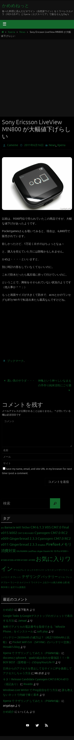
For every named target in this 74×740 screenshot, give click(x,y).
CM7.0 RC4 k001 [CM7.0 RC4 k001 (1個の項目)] (26, 533)
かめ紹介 (8, 609)
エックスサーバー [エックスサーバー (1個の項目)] (35, 570)
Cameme (12, 145)
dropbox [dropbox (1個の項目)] (42, 545)
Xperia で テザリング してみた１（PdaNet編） (32, 653)
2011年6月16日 (34, 145)
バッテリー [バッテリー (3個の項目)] (49, 577)
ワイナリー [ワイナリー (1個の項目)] (36, 582)
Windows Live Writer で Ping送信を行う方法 (30, 690)
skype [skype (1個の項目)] (40, 551)
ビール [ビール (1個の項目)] (61, 577)
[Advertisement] (37, 78)
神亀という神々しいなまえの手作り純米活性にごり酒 (54, 385)
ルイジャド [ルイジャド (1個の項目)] (25, 582)
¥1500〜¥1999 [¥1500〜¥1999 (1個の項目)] (28, 560)
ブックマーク (15, 361)
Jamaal (22, 620)
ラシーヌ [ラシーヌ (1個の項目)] (14, 582)
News (22, 32)
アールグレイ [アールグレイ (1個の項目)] (19, 570)
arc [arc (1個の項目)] (2, 527)
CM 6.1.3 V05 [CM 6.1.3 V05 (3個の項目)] (41, 527)
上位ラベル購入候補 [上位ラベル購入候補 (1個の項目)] (52, 582)
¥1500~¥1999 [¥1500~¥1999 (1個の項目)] (14, 560)
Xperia (11, 32)
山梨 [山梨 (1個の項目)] (65, 582)
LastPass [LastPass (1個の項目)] (32, 551)
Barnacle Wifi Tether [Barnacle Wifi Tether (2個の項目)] (17, 527)
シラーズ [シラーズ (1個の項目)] (49, 570)
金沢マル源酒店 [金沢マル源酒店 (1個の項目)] (18, 587)
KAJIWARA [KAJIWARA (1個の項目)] (22, 551)
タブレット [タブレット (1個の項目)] (15, 577)
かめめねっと (15, 6)
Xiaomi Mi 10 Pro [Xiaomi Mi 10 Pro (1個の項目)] (51, 551)
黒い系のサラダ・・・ (19, 380)
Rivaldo (28, 684)
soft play (42, 631)
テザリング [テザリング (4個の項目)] (31, 576)
